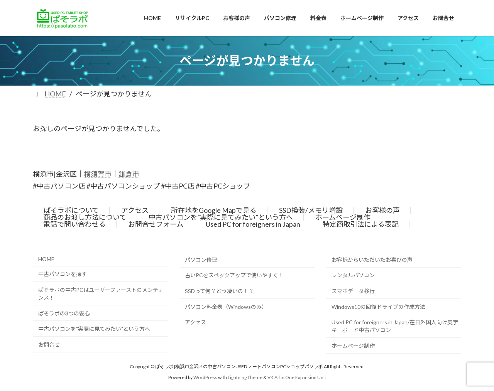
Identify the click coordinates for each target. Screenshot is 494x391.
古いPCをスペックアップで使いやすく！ (234, 275)
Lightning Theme (245, 377)
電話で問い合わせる (74, 224)
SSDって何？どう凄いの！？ (219, 291)
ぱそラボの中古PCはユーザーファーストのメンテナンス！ (101, 294)
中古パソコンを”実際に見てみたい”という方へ (221, 217)
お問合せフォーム (155, 224)
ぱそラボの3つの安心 (64, 313)
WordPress (205, 377)
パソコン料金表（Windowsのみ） (226, 306)
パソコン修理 (201, 259)
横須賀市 (98, 174)
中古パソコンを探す (62, 274)
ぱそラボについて (71, 210)
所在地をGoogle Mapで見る (214, 210)
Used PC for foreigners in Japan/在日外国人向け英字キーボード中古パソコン (395, 326)
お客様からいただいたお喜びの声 (372, 259)
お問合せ (49, 344)
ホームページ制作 (342, 217)
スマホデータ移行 (353, 291)
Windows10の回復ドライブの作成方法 (378, 306)
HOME (46, 259)
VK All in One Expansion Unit (296, 377)
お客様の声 (382, 210)
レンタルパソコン (353, 275)
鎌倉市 (128, 174)
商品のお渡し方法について (84, 217)
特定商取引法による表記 (361, 224)
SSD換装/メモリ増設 (311, 210)
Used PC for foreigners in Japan (253, 224)
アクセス (135, 210)
